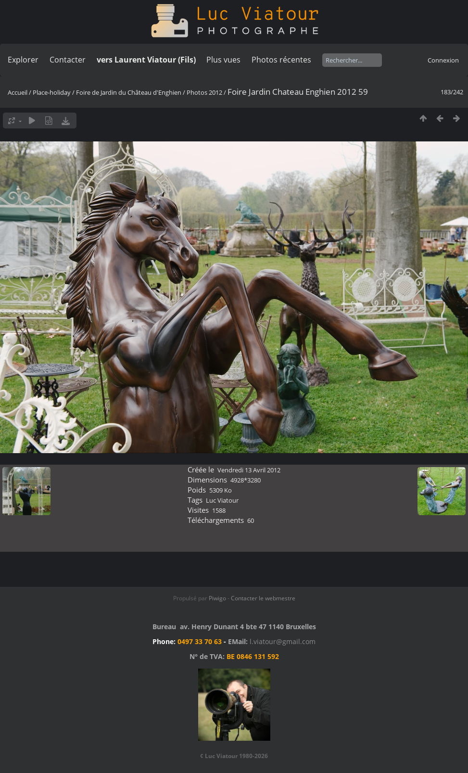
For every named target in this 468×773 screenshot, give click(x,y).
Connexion (443, 60)
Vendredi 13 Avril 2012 (248, 470)
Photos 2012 (204, 92)
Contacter (68, 59)
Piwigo (217, 598)
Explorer (23, 59)
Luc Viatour (222, 500)
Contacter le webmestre (263, 598)
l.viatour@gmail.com (283, 641)
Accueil (17, 92)
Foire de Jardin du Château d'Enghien (128, 92)
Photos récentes (281, 59)
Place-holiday (52, 92)
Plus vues (223, 59)
